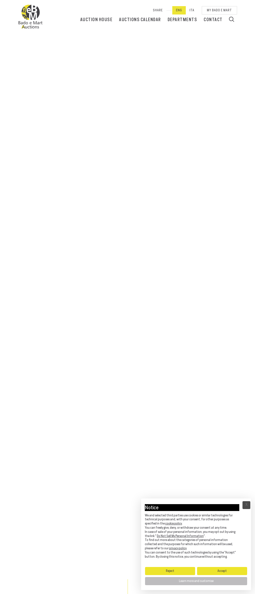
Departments (182, 19)
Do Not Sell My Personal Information (180, 536)
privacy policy (178, 548)
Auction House (96, 19)
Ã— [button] (246, 505)
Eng (179, 10)
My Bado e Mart (219, 10)
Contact (213, 19)
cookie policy (173, 523)
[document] (196, 532)
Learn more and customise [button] (196, 581)
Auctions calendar (140, 19)
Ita (191, 10)
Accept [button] (222, 571)
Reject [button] (170, 571)
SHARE (158, 10)
